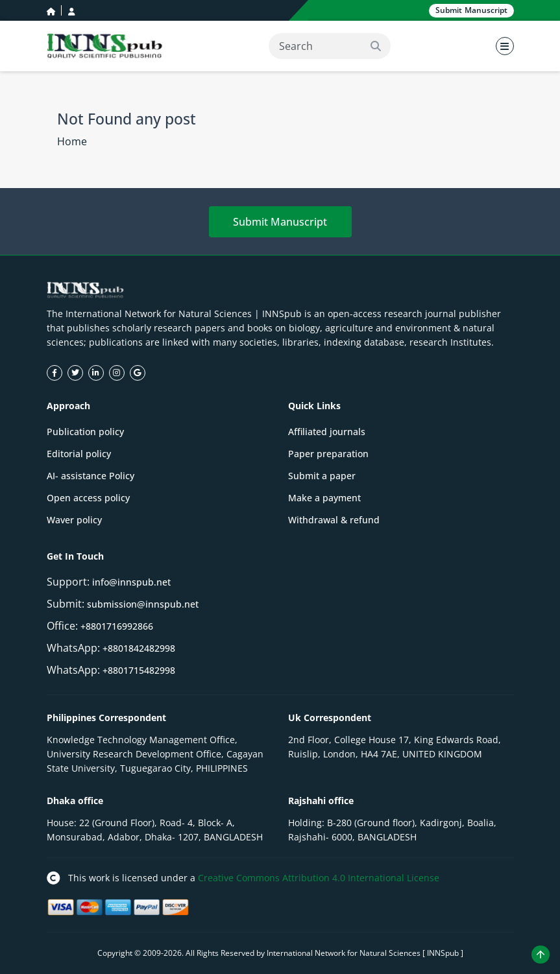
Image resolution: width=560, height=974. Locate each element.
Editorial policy (79, 453)
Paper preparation (328, 453)
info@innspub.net (131, 582)
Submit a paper (322, 475)
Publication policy (85, 431)
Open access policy (88, 498)
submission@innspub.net (143, 604)
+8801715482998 (139, 670)
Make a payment (324, 498)
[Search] (329, 46)
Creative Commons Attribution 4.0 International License (318, 878)
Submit (471, 11)
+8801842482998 (139, 648)
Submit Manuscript (280, 222)
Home (72, 141)
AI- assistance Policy (90, 475)
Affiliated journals (326, 431)
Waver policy (74, 520)
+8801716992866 (116, 626)
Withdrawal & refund (334, 520)
